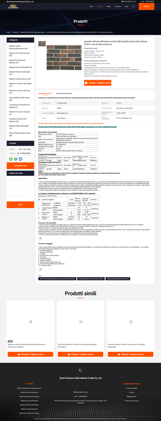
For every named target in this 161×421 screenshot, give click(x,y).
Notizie (131, 392)
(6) (19, 113)
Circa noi (118, 6)
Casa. (8, 32)
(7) (19, 106)
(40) (19, 54)
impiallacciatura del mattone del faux (91, 279)
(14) (19, 73)
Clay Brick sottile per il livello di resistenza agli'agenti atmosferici (77, 345)
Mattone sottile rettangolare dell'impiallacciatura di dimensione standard (26, 345)
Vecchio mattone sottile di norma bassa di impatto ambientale (126, 345)
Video (108, 6)
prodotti (15, 32)
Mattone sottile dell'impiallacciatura (32, 32)
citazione (146, 6)
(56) (18, 47)
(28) (19, 99)
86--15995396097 (147, 1)
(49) (19, 134)
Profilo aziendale (131, 388)
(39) (20, 67)
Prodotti (100, 6)
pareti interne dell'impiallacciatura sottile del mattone (57, 279)
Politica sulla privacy (132, 401)
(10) (20, 85)
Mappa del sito (132, 396)
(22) (17, 120)
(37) (19, 92)
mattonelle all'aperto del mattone (118, 279)
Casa (91, 6)
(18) (17, 61)
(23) (20, 79)
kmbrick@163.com (128, 1)
